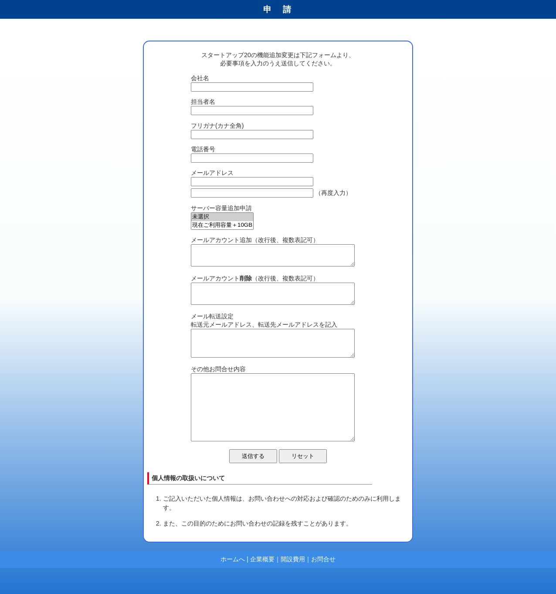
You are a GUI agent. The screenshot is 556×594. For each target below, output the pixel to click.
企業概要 (262, 585)
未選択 (222, 217)
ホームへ (232, 585)
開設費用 (293, 585)
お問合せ (323, 585)
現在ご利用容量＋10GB (222, 225)
